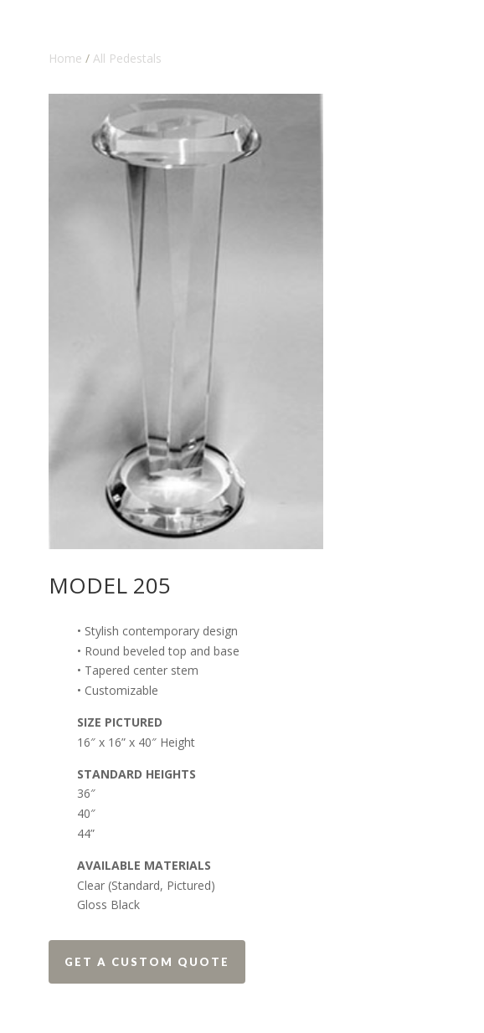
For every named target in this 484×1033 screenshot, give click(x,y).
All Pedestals (127, 58)
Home (65, 58)
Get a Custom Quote (146, 962)
